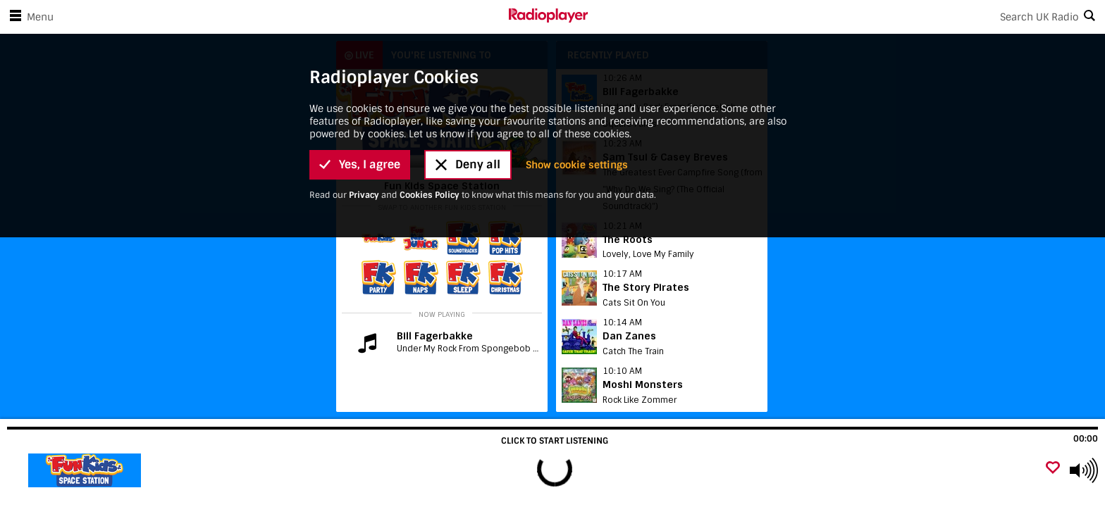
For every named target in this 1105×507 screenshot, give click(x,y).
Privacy (364, 195)
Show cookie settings (577, 164)
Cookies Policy (429, 195)
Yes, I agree (359, 164)
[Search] (846, 17)
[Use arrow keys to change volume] (1084, 470)
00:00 (1085, 438)
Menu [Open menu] (29, 17)
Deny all (468, 164)
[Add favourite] (1053, 468)
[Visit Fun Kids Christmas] (86, 470)
